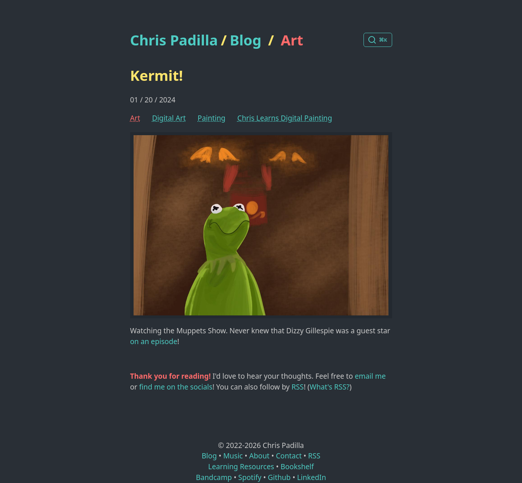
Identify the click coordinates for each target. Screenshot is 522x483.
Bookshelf (297, 466)
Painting (211, 118)
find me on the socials (175, 387)
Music (233, 456)
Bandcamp (214, 477)
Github (279, 477)
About (259, 456)
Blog (245, 40)
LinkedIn (311, 477)
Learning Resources (241, 466)
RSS (297, 387)
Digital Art (169, 118)
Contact (288, 456)
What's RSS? (329, 387)
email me (370, 376)
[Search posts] (378, 40)
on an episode (153, 341)
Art (292, 40)
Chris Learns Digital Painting (284, 118)
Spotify (249, 477)
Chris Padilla (174, 40)
